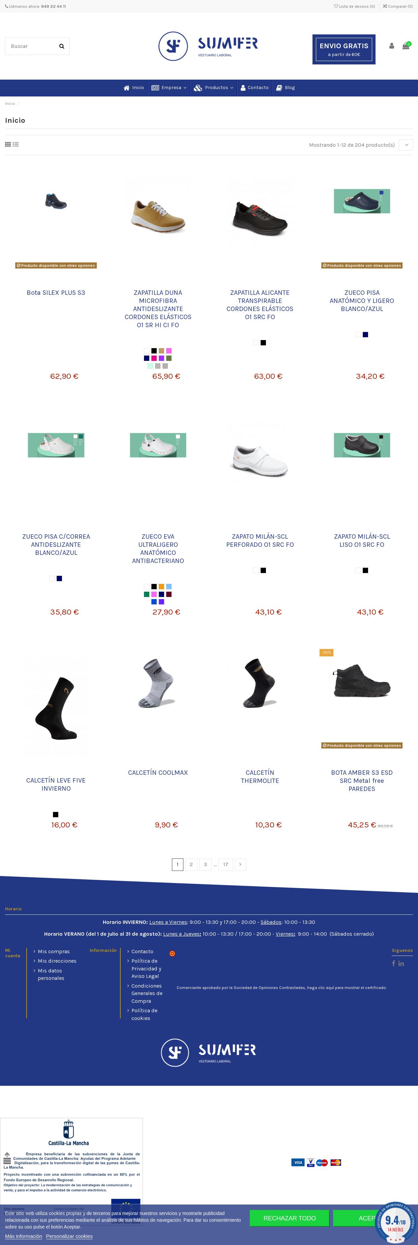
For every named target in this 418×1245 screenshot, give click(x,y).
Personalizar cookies (69, 1236)
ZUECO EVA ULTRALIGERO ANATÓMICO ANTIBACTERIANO (158, 549)
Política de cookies (144, 1014)
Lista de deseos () (355, 6)
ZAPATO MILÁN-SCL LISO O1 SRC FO (362, 540)
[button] (168, 88)
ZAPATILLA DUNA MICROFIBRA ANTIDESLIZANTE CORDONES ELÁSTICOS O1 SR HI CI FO (158, 309)
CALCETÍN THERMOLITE (260, 777)
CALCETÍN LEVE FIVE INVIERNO (56, 784)
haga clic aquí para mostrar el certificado (346, 987)
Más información (23, 1236)
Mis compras (54, 951)
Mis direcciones (57, 961)
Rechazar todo (290, 1218)
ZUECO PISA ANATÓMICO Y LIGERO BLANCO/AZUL (362, 301)
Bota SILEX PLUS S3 (56, 292)
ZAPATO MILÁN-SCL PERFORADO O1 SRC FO (260, 540)
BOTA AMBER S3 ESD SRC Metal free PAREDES (362, 781)
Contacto (142, 951)
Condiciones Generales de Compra (146, 993)
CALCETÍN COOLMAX (158, 772)
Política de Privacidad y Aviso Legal (146, 968)
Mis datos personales (51, 974)
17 (225, 864)
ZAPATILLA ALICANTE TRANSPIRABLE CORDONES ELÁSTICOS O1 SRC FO (260, 305)
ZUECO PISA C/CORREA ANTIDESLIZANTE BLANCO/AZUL (56, 545)
